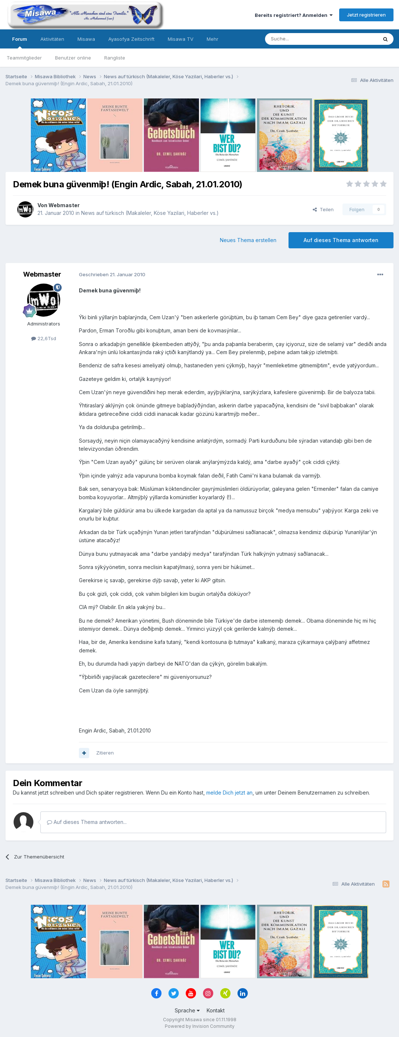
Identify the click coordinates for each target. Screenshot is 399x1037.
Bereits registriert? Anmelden (294, 15)
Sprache (187, 1010)
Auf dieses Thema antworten (341, 240)
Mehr (212, 39)
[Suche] (298, 39)
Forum (19, 42)
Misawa (86, 39)
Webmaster (64, 205)
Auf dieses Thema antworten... (87, 822)
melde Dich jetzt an (229, 792)
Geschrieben (112, 274)
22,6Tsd (43, 338)
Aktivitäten (52, 39)
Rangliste (114, 58)
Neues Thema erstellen (248, 240)
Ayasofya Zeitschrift (131, 39)
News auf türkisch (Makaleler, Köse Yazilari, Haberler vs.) (150, 213)
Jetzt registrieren (366, 15)
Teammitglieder (24, 58)
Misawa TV (180, 39)
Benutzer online (73, 58)
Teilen (323, 209)
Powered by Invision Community (200, 1026)
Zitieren (105, 753)
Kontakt (216, 1010)
